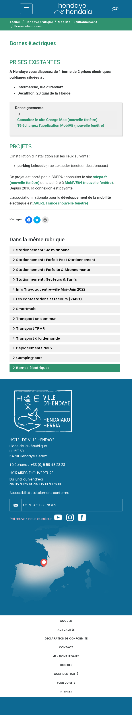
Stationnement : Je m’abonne (41, 250)
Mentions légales (66, 656)
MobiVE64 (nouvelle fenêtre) (89, 182)
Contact (66, 647)
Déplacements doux (32, 348)
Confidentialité (66, 674)
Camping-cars (27, 358)
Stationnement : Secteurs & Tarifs (44, 279)
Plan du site (66, 683)
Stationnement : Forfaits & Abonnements (51, 269)
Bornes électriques (31, 367)
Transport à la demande (36, 338)
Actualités (66, 630)
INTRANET (66, 691)
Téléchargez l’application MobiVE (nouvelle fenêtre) (60, 125)
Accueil (66, 621)
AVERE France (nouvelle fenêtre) (60, 203)
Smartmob (24, 308)
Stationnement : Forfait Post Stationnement (53, 259)
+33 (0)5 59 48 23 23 (48, 464)
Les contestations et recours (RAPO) (47, 299)
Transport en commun (34, 318)
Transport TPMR (28, 328)
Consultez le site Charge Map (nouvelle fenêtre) (57, 119)
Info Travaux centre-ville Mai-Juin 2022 (48, 289)
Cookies (66, 665)
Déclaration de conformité (66, 638)
